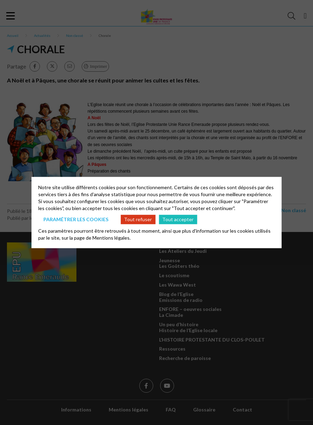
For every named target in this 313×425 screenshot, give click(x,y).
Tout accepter (177, 219)
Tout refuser (138, 219)
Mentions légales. (111, 237)
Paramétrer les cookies (75, 219)
